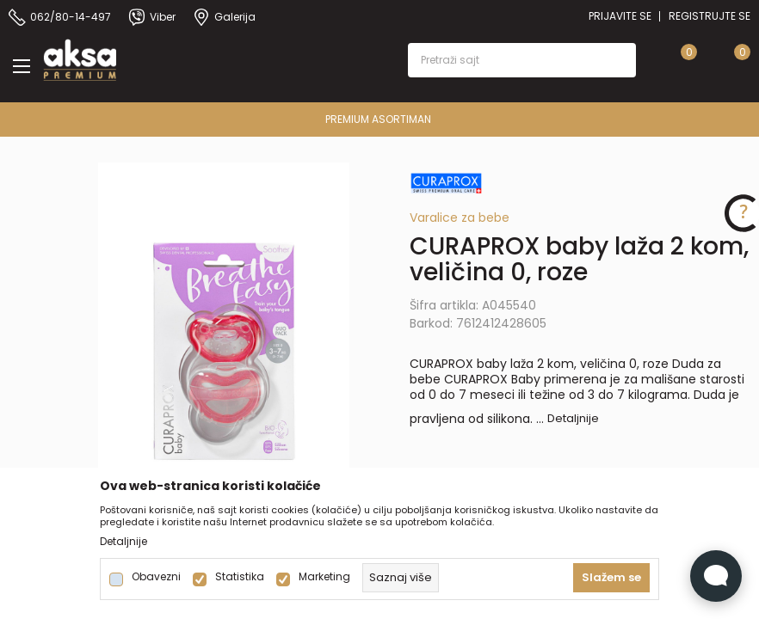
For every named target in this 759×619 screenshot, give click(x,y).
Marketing (324, 577)
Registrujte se (709, 16)
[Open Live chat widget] (716, 576)
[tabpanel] (223, 350)
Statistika (239, 577)
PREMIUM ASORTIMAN (378, 119)
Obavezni (156, 577)
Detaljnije (573, 418)
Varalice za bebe (459, 217)
